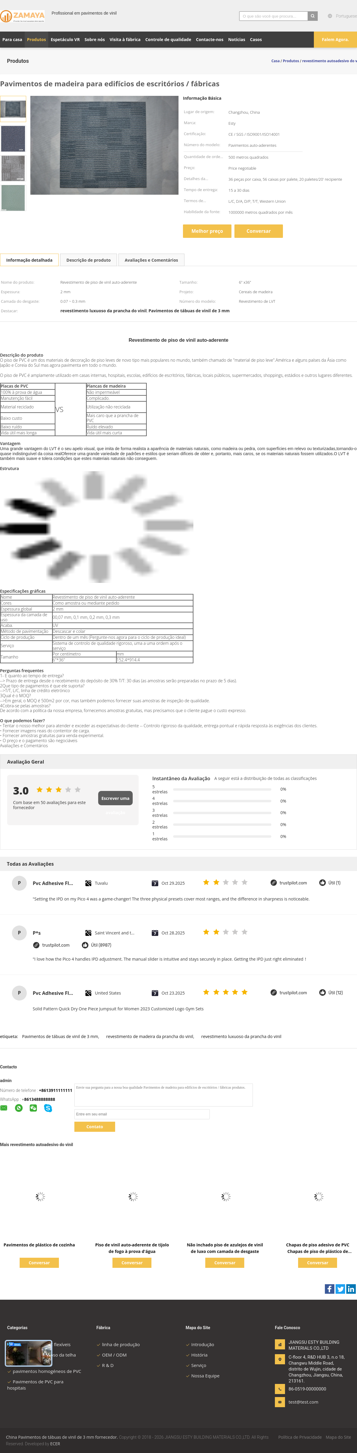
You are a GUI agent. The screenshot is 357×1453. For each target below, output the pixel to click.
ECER (55, 1443)
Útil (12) (335, 992)
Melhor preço (207, 231)
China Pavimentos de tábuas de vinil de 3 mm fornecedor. (62, 1437)
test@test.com (303, 1402)
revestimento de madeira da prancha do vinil (149, 1036)
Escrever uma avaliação (115, 800)
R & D (105, 1365)
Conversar (259, 231)
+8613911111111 (55, 1090)
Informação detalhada (29, 260)
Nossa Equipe (203, 1376)
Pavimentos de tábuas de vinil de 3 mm (60, 1036)
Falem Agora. (335, 39)
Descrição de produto (88, 260)
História (197, 1355)
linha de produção (118, 1344)
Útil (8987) (101, 945)
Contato (94, 1126)
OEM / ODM (111, 1355)
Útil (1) (334, 883)
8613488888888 (39, 1099)
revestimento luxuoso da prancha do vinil (241, 1036)
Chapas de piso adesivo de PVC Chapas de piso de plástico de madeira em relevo (317, 1251)
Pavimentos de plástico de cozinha (39, 1245)
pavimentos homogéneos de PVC (44, 1371)
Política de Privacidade (300, 1437)
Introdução (200, 1344)
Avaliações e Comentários (151, 260)
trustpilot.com (293, 883)
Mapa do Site (338, 1437)
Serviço (196, 1365)
